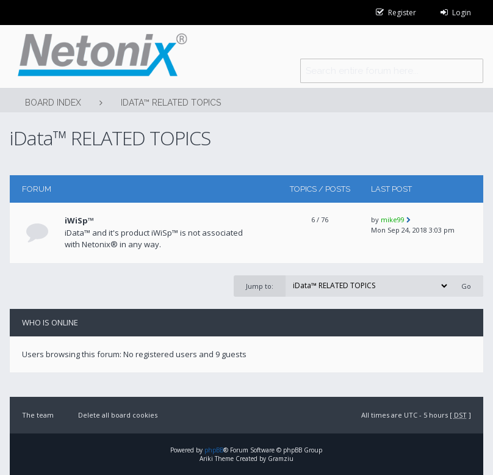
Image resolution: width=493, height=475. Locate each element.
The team (38, 414)
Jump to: (259, 286)
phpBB (213, 450)
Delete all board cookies (117, 414)
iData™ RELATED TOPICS (171, 102)
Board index (53, 102)
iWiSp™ (79, 220)
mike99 (393, 219)
